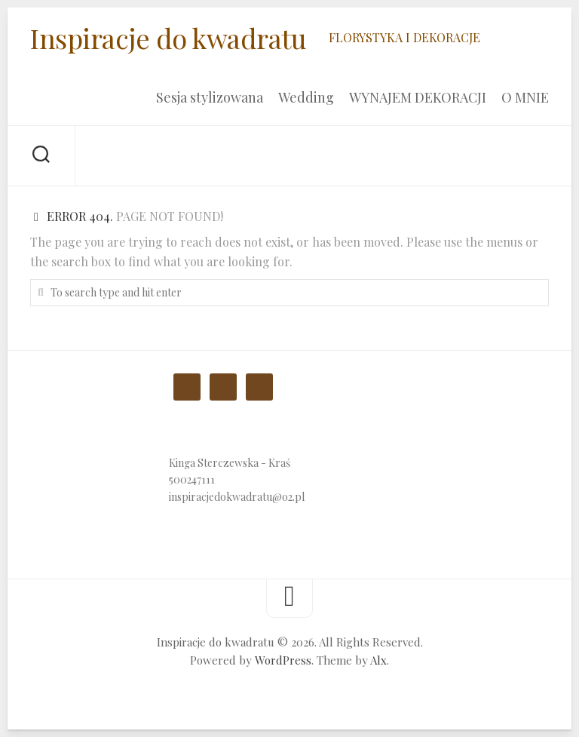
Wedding (306, 97)
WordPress (283, 660)
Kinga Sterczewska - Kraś (229, 463)
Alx (378, 660)
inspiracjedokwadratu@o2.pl (237, 497)
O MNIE (525, 97)
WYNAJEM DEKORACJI (417, 97)
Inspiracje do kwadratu (168, 38)
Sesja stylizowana (209, 97)
